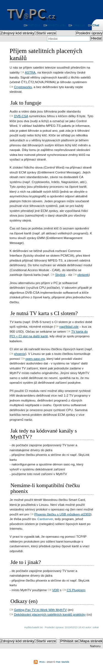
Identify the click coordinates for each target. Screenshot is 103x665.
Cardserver (45, 519)
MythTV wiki (57, 25)
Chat (96, 25)
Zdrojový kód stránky (17, 33)
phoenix (19, 353)
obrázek (83, 274)
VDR (55, 590)
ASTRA (30, 72)
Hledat (96, 38)
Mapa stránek (91, 641)
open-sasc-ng (35, 358)
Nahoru (95, 646)
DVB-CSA (21, 116)
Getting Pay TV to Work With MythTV (40, 609)
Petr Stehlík (62, 662)
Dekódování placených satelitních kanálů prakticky (50, 614)
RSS (41, 662)
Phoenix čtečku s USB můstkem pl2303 (62, 514)
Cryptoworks (23, 87)
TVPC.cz (34, 25)
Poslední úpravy (89, 33)
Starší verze (46, 33)
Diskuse (79, 25)
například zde (69, 326)
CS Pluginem (76, 590)
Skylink (60, 274)
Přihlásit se (69, 641)
